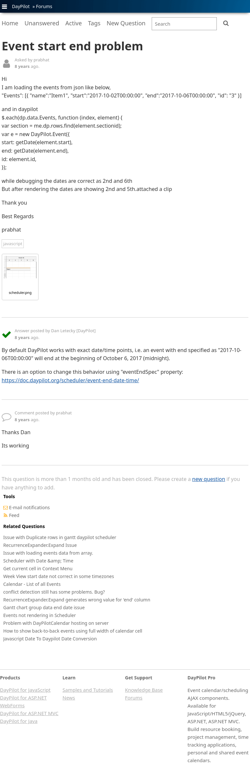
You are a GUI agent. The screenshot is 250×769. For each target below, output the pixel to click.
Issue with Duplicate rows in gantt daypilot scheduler (59, 537)
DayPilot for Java (18, 721)
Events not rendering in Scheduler (39, 615)
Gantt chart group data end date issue (44, 607)
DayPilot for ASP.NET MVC (29, 713)
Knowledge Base (144, 690)
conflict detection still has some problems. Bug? (54, 592)
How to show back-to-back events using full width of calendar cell (72, 631)
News (68, 697)
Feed (14, 515)
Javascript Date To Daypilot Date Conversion (50, 639)
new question (208, 479)
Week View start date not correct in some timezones (58, 576)
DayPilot (21, 6)
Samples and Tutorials (87, 690)
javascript (12, 243)
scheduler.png (20, 292)
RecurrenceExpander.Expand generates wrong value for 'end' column (76, 600)
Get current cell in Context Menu (38, 568)
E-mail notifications (29, 507)
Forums (44, 6)
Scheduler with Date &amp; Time (38, 561)
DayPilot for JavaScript (25, 690)
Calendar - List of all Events (32, 584)
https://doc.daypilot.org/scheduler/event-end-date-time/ (70, 380)
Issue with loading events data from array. (48, 553)
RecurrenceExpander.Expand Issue (40, 545)
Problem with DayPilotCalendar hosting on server (56, 623)
